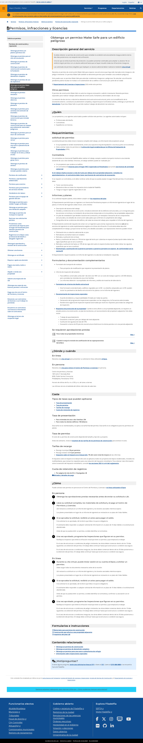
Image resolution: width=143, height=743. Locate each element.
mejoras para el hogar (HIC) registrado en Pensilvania (88, 167)
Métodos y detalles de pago (63, 475)
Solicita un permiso (47, 22)
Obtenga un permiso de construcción (69, 647)
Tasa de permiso (62, 405)
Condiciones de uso (52, 741)
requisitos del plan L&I (61, 634)
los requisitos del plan (98, 199)
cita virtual (126, 67)
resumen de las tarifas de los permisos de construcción (92, 441)
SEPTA (99, 708)
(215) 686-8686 (116, 665)
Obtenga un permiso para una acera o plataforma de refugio (78, 651)
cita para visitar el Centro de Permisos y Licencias (79, 368)
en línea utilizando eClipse (116, 488)
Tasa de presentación (64, 403)
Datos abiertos (60, 731)
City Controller (16, 722)
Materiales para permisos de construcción (68, 630)
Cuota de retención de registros (68, 410)
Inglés (124, 2)
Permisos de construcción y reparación (66, 22)
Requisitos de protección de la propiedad (71, 309)
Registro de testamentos (20, 732)
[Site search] (141, 8)
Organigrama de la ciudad (65, 734)
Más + (132, 335)
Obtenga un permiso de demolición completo (72, 649)
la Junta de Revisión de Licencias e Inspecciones (75, 678)
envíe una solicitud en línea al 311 (82, 665)
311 (103, 665)
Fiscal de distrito (17, 718)
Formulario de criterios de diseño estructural (72, 284)
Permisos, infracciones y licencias (29, 22)
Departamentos (118, 8)
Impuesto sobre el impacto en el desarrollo (72, 455)
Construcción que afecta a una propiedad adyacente (72, 632)
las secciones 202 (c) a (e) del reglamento (104, 463)
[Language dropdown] (140, 2)
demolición (56, 104)
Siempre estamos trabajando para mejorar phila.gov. (71, 689)
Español (131, 2)
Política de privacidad (80, 741)
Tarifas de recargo (63, 408)
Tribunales (14, 715)
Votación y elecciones (63, 728)
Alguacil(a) (14, 725)
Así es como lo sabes (44, 2)
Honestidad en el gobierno (65, 724)
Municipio (13, 711)
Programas (102, 8)
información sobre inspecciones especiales (71, 654)
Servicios (87, 8)
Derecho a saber (66, 741)
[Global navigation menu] (3, 8)
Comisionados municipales (21, 729)
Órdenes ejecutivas (62, 721)
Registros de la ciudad (63, 712)
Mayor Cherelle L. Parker (18, 8)
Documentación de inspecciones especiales (71, 294)
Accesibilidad (93, 741)
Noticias (132, 8)
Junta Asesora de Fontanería (51, 678)
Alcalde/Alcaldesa (17, 708)
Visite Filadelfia (103, 711)
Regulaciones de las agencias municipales (67, 717)
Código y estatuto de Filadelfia (67, 708)
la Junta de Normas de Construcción (101, 678)
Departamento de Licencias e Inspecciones (69, 84)
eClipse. (104, 359)
